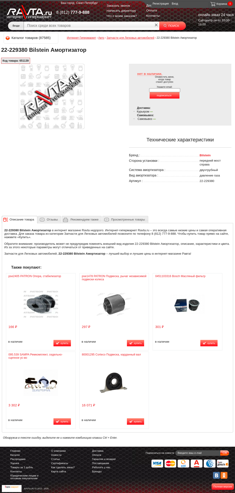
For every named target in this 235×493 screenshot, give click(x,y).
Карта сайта (58, 471)
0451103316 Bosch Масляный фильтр (180, 276)
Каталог (15, 455)
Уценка (14, 463)
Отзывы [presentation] (52, 219)
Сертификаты (59, 463)
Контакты (153, 15)
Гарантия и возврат (104, 459)
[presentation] (22, 219)
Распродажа (17, 459)
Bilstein (205, 155)
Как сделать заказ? (63, 467)
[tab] (19, 219)
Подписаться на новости (159, 453)
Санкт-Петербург (87, 3)
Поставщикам (100, 463)
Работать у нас (101, 467)
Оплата (151, 10)
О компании (58, 450)
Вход (175, 3)
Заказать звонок (118, 5)
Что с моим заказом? (121, 16)
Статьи (55, 459)
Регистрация (161, 3)
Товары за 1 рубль (21, 467)
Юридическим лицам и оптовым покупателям (24, 477)
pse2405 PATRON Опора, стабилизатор (34, 276)
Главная (15, 450)
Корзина (218, 4)
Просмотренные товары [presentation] (128, 219)
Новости (56, 455)
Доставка (98, 450)
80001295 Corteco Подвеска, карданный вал (111, 354)
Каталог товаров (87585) (28, 38)
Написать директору (121, 10)
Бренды (97, 471)
